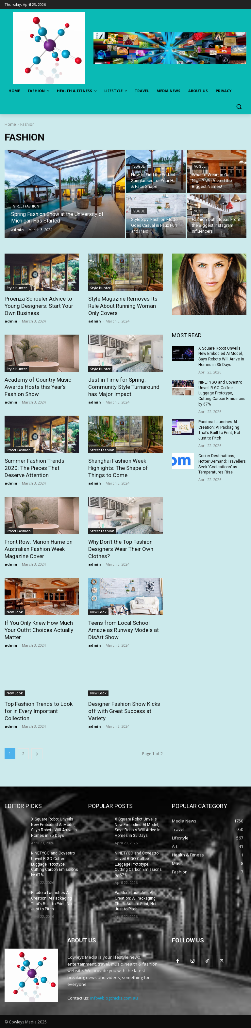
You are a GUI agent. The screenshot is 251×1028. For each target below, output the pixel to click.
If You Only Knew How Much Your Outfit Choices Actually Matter (39, 630)
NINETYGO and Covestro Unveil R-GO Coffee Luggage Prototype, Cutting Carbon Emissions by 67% (221, 393)
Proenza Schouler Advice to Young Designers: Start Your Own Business (39, 305)
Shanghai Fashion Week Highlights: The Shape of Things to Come (118, 467)
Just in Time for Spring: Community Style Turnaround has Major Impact (123, 386)
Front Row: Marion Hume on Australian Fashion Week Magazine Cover (39, 549)
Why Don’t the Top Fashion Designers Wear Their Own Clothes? (120, 549)
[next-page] (36, 753)
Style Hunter (17, 288)
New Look (15, 612)
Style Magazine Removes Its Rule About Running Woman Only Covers (123, 305)
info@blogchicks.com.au (114, 998)
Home (10, 124)
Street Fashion (26, 206)
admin (11, 321)
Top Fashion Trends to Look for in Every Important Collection (39, 711)
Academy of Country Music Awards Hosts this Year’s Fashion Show (38, 386)
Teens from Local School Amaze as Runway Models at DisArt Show (123, 630)
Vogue (139, 166)
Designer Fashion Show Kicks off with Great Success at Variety (124, 711)
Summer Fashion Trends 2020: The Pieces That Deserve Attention (34, 467)
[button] (238, 106)
